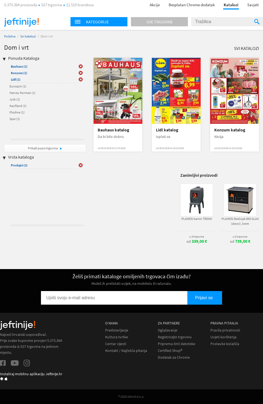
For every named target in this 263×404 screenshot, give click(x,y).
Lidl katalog (167, 129)
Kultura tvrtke (116, 337)
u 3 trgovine (196, 236)
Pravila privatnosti (225, 330)
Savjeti (253, 4)
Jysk (14, 99)
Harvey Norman (22, 93)
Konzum (19, 73)
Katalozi (231, 4)
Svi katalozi (28, 36)
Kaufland (18, 106)
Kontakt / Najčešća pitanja (126, 350)
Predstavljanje (116, 330)
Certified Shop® (170, 350)
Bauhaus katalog (113, 129)
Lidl (15, 79)
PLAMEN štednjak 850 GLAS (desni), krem (240, 221)
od (197, 241)
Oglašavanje (167, 330)
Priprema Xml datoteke (176, 344)
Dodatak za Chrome (174, 357)
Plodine (17, 112)
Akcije (155, 4)
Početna (9, 36)
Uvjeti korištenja (223, 337)
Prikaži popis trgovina (43, 148)
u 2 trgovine (240, 236)
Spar (14, 119)
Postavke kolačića (224, 344)
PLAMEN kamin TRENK (196, 219)
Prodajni (19, 165)
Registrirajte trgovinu (175, 337)
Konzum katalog (229, 129)
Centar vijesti (115, 344)
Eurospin (17, 86)
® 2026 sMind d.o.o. (131, 396)
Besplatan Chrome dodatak (192, 4)
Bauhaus (19, 66)
